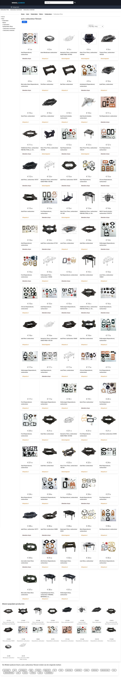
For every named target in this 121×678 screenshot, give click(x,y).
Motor (4, 22)
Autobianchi (23, 670)
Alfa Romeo (6, 670)
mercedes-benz (105, 670)
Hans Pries (69, 670)
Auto (3, 18)
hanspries (78, 670)
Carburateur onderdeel (29, 9)
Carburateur (6, 24)
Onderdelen (6, 20)
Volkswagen (49, 672)
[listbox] (96, 26)
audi (14, 670)
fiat (55, 670)
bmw (31, 670)
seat (18, 672)
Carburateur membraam (16, 9)
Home (3, 16)
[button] (15, 7)
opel (114, 670)
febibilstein (47, 670)
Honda (86, 670)
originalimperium (9, 672)
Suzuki (25, 672)
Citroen (38, 670)
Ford (61, 670)
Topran (33, 672)
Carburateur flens (4, 9)
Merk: (24, 21)
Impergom (94, 670)
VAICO (40, 672)
